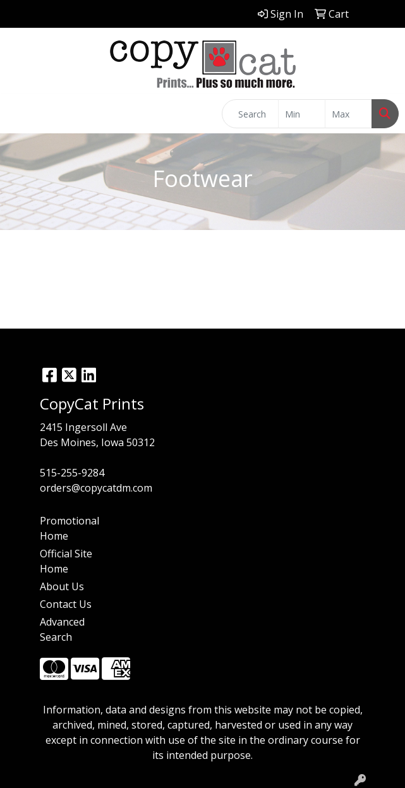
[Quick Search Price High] (348, 113)
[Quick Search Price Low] (301, 113)
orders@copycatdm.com (96, 488)
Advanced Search (62, 629)
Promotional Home (69, 528)
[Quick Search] (250, 113)
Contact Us (66, 604)
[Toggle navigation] (19, 114)
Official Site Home (66, 561)
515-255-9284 (72, 473)
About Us (62, 586)
